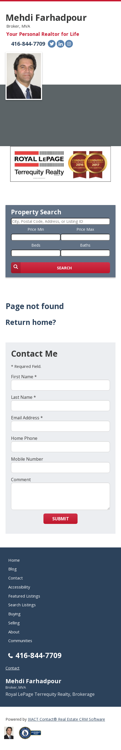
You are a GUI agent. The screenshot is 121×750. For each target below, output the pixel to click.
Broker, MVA (16, 687)
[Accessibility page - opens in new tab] (32, 740)
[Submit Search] (60, 267)
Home (14, 560)
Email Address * (27, 418)
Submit (60, 519)
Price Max (85, 229)
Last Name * (23, 397)
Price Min (36, 229)
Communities (20, 640)
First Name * (24, 377)
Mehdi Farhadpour (46, 17)
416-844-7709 (28, 43)
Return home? (31, 322)
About (14, 631)
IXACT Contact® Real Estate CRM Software (66, 719)
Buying (14, 613)
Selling (14, 622)
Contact (15, 578)
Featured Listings (24, 596)
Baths (85, 245)
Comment (21, 480)
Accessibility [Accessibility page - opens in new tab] (19, 587)
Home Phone (24, 438)
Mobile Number (27, 459)
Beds (35, 245)
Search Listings (22, 604)
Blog (12, 569)
